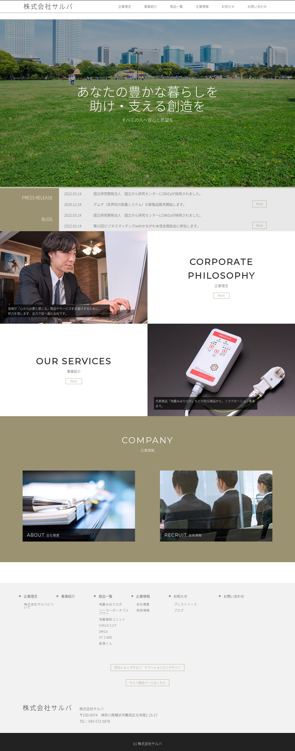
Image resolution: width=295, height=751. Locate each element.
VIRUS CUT (108, 625)
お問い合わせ (255, 9)
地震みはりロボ (110, 604)
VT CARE (106, 637)
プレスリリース (185, 604)
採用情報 (143, 610)
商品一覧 (169, 9)
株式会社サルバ (47, 10)
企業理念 (114, 9)
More (260, 204)
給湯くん (105, 643)
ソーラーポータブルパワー (114, 611)
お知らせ (224, 9)
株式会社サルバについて (39, 605)
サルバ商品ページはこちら (147, 680)
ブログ (179, 610)
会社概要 (143, 604)
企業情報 (196, 9)
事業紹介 (141, 9)
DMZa (103, 631)
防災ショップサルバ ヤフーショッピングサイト (147, 666)
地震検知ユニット (112, 619)
